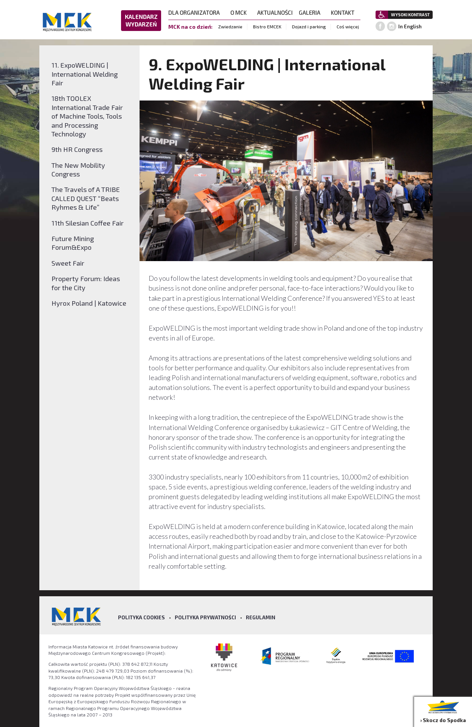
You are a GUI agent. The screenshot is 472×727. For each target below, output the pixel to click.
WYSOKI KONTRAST (410, 14)
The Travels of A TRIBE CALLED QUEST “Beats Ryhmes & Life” (85, 198)
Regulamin (260, 617)
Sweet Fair (67, 263)
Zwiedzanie (230, 26)
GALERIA (312, 12)
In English (410, 26)
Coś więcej (348, 26)
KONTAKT (345, 12)
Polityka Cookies (141, 617)
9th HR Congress (76, 149)
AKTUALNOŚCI (275, 12)
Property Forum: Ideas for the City (85, 282)
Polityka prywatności (205, 617)
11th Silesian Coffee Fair (87, 223)
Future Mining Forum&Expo (72, 242)
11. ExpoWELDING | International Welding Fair (84, 74)
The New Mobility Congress (78, 169)
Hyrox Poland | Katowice (88, 303)
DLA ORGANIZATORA (196, 12)
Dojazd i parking (309, 26)
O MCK (240, 12)
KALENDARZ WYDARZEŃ (141, 20)
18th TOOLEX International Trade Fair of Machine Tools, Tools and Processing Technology (87, 116)
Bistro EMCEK (267, 26)
